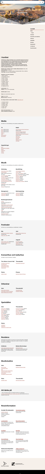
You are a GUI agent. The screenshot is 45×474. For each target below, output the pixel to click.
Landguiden (4, 421)
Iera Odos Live (3, 309)
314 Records (3, 183)
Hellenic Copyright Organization (6, 207)
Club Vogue (18, 313)
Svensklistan (4, 439)
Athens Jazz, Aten (4, 235)
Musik (31, 32)
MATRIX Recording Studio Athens (7, 370)
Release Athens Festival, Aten (21, 233)
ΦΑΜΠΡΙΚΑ (3, 326)
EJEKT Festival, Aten (4, 241)
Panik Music (3, 195)
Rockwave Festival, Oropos (5, 242)
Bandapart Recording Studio (20, 367)
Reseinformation (33, 48)
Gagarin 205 (3, 316)
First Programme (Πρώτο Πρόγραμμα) (22, 129)
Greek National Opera (5, 265)
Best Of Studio (3, 367)
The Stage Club (18, 309)
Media (31, 30)
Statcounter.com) (20, 99)
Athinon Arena (3, 308)
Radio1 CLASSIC (19, 139)
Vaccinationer (19, 439)
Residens (32, 42)
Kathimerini (3, 150)
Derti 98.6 (17, 138)
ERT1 (2, 129)
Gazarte (2, 312)
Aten (2, 369)
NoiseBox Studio (4, 380)
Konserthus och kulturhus (35, 36)
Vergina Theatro (18, 314)
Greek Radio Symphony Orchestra (7, 291)
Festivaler (32, 34)
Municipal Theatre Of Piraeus (21, 274)
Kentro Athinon (3, 314)
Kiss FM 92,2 (18, 137)
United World (3, 194)
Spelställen (32, 40)
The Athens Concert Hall (5, 263)
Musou (17, 174)
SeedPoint (17, 180)
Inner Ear (2, 186)
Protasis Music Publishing (20, 181)
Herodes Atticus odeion (5, 266)
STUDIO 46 (3, 325)
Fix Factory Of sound (19, 312)
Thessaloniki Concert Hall (20, 263)
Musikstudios (32, 44)
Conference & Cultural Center (6, 327)
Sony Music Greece (4, 175)
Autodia (2, 201)
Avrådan (3, 430)
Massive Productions (19, 175)
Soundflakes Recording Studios (6, 374)
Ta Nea (2, 151)
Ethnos (2, 149)
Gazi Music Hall (3, 264)
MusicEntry (18, 176)
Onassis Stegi (3, 267)
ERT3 (2, 131)
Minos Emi (3, 176)
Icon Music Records (4, 177)
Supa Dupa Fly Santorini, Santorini (7, 233)
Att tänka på (32, 46)
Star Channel (3, 136)
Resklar (18, 430)
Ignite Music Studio (4, 368)
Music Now (18, 194)
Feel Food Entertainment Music (6, 181)
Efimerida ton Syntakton (5, 148)
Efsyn (2, 147)
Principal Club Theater (19, 308)
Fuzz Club (3, 317)
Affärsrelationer (20, 448)
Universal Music (4, 172)
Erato (2, 210)
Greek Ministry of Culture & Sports (7, 204)
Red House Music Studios (20, 380)
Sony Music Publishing (19, 173)
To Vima (2, 152)
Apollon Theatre (4, 274)
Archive (2, 315)
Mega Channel (3, 135)
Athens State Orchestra (5, 290)
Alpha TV (2, 132)
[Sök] (40, 2)
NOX (2, 313)
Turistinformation (20, 410)
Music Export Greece (4, 213)
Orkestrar (32, 38)
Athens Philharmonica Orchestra (6, 292)
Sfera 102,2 (18, 136)
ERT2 (2, 130)
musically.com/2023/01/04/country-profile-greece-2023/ (10, 393)
